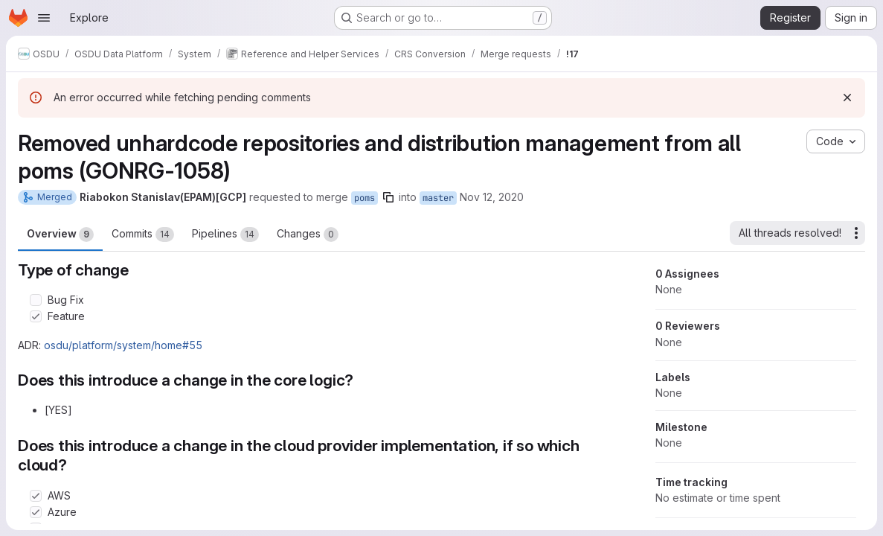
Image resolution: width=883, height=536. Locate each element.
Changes (307, 234)
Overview (60, 234)
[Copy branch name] (388, 197)
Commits (143, 234)
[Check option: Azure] (36, 512)
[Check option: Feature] (36, 316)
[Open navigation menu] (44, 18)
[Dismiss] (847, 97)
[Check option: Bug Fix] (36, 300)
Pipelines (225, 234)
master (438, 198)
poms (364, 198)
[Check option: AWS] (36, 496)
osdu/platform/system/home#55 (123, 345)
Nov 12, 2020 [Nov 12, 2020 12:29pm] (492, 197)
